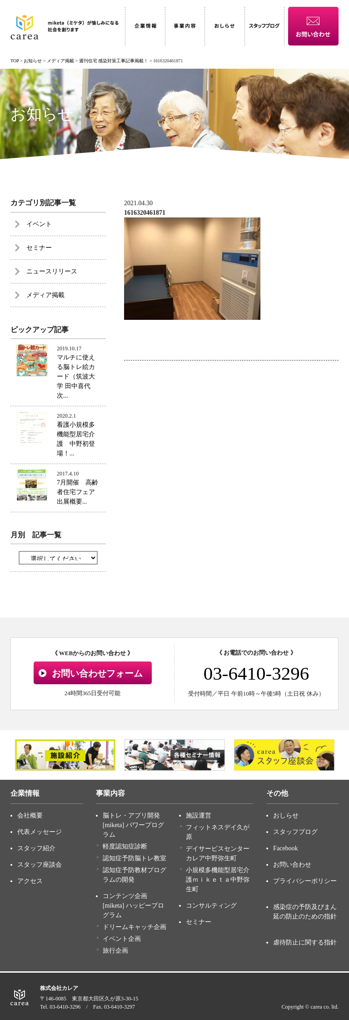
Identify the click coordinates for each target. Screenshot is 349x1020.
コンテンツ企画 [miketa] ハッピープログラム (133, 906)
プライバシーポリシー (305, 881)
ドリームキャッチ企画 (134, 927)
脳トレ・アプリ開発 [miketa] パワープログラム (133, 825)
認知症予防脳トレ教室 (134, 858)
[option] (65, 755)
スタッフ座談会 (39, 864)
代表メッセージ (39, 831)
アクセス (30, 881)
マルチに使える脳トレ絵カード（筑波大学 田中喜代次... (76, 376)
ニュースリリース (51, 271)
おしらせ (286, 815)
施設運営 (198, 815)
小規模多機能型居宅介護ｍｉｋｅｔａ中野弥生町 (217, 880)
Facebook (285, 848)
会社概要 (30, 815)
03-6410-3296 (256, 673)
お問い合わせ (292, 864)
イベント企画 (122, 938)
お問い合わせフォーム (97, 673)
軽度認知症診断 (125, 846)
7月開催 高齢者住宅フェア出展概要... (77, 492)
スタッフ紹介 (36, 848)
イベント (39, 224)
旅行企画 (115, 950)
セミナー (39, 247)
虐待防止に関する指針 (305, 942)
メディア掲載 (45, 295)
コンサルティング (211, 905)
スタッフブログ (295, 831)
